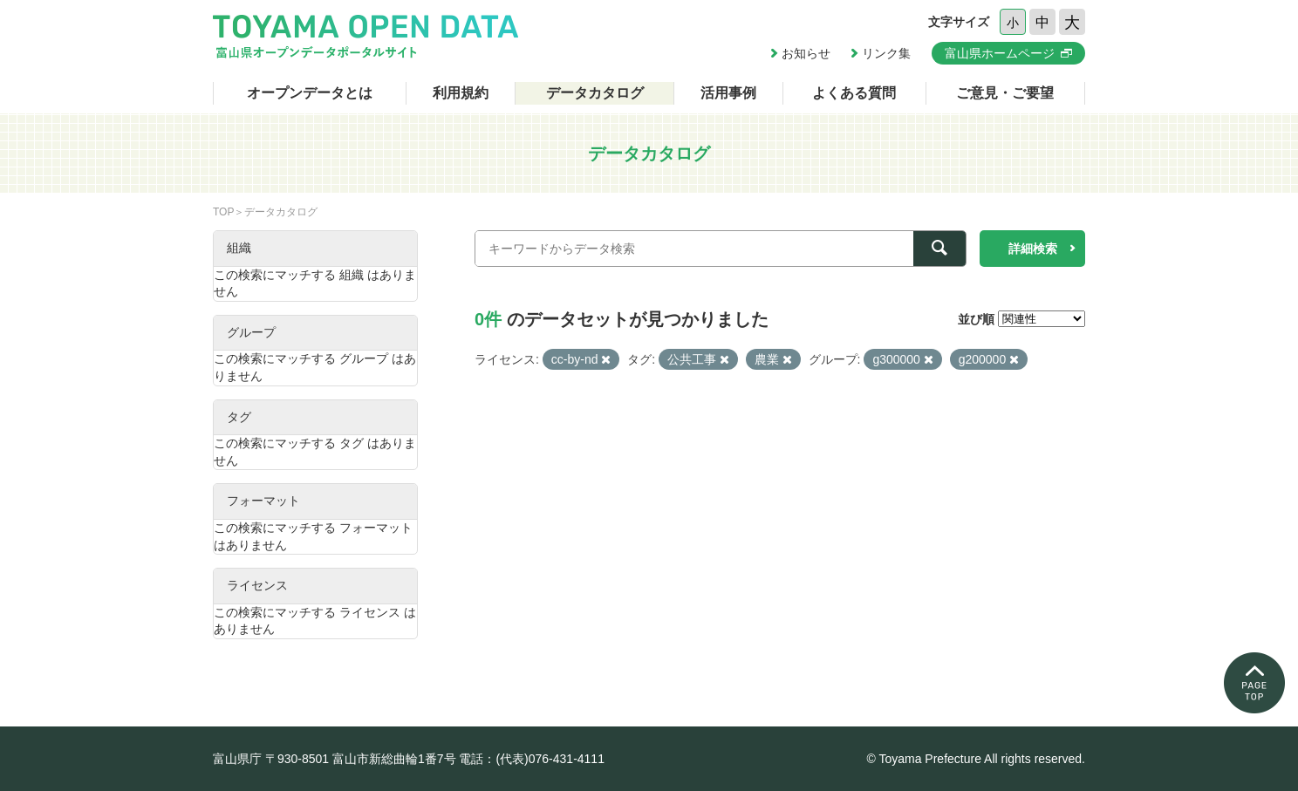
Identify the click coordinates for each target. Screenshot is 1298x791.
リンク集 (886, 53)
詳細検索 (1032, 249)
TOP (223, 212)
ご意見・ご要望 (1005, 92)
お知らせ (806, 53)
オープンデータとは (309, 92)
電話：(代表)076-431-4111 (532, 759)
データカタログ (595, 92)
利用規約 (460, 92)
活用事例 (728, 92)
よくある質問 (854, 92)
